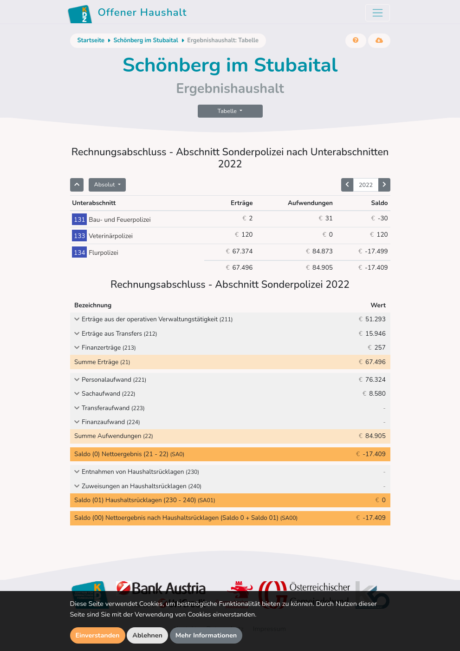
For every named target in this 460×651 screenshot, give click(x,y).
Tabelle (228, 111)
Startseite (91, 40)
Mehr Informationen (206, 635)
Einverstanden (98, 635)
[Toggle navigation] (377, 12)
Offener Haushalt (127, 14)
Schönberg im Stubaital (145, 40)
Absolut (105, 184)
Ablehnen (147, 635)
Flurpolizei (95, 252)
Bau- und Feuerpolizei (111, 219)
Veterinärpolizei (102, 236)
